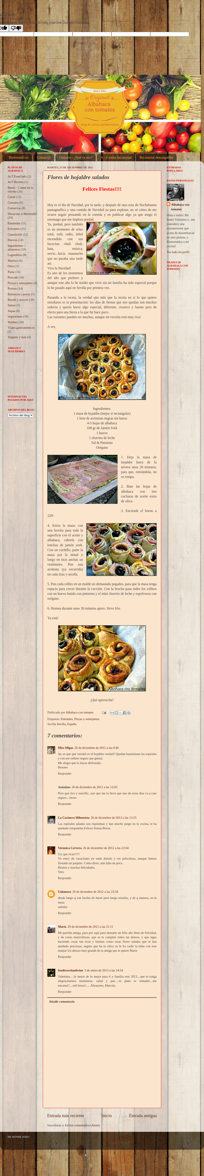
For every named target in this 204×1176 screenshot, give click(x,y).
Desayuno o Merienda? (22, 214)
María (62, 926)
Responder (65, 773)
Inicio (106, 1115)
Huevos (12, 240)
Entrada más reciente (65, 1115)
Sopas (11, 311)
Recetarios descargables (156, 157)
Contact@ (44, 157)
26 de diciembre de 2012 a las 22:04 (106, 848)
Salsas (12, 305)
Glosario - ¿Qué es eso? (75, 157)
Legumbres (15, 255)
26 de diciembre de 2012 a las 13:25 (113, 817)
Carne (11, 197)
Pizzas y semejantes (86, 719)
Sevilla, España (67, 724)
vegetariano (15, 316)
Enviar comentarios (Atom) (82, 1125)
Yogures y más (17, 337)
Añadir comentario (62, 1001)
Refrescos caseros (19, 294)
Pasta (11, 272)
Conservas (14, 208)
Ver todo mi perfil (178, 252)
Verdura (13, 322)
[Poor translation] (16, 28)
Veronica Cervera (70, 848)
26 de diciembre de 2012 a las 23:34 (95, 891)
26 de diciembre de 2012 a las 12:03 (94, 787)
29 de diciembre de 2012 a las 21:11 (90, 926)
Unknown (64, 891)
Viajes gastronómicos (21, 327)
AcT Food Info (17, 176)
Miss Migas (65, 748)
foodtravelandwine (70, 970)
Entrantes (67, 719)
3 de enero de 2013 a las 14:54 (103, 970)
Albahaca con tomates (180, 207)
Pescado (13, 277)
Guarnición (15, 234)
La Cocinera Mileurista (73, 817)
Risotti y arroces (18, 299)
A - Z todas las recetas (116, 157)
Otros (11, 266)
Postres (12, 288)
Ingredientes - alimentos (16, 247)
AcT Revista (15, 182)
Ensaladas (14, 223)
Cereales (13, 202)
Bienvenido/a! (19, 157)
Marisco (13, 260)
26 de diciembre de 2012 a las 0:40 (97, 748)
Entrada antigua (143, 1115)
